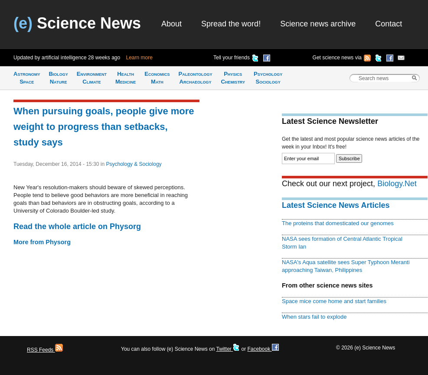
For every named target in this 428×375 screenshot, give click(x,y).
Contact (388, 23)
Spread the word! (231, 23)
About (171, 23)
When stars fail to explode (314, 317)
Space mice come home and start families (334, 301)
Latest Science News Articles (335, 205)
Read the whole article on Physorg (77, 226)
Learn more (139, 58)
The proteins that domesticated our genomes (338, 223)
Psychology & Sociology (133, 164)
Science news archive (318, 23)
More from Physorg (42, 242)
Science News (77, 23)
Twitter (228, 349)
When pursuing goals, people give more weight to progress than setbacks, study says (103, 127)
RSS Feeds (45, 350)
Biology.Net (397, 183)
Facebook (262, 349)
